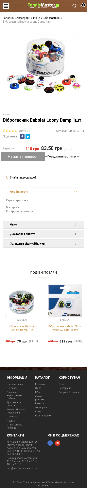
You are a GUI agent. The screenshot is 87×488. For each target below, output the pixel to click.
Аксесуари (24, 17)
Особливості (43, 191)
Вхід (61, 384)
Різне (37, 17)
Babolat (7, 114)
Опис (43, 224)
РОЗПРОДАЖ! (43, 415)
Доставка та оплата (14, 404)
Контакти (12, 388)
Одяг (38, 388)
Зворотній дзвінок (69, 392)
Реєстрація (65, 388)
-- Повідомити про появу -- (62, 156)
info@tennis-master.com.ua (22, 468)
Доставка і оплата (43, 234)
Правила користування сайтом (15, 395)
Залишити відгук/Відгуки (43, 243)
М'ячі (38, 392)
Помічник (12, 416)
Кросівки (40, 384)
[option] (22, 313)
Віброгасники (52, 17)
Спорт (38, 411)
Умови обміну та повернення (16, 411)
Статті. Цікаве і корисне (15, 426)
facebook (50, 443)
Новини (11, 420)
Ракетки (39, 403)
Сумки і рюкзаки (39, 398)
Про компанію (15, 384)
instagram (57, 443)
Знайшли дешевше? (23, 177)
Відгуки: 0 (24, 130)
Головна (9, 17)
